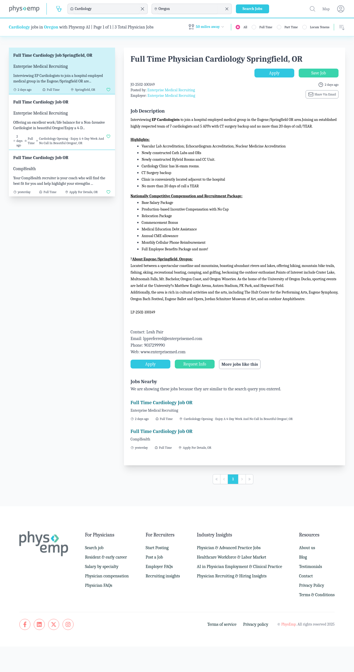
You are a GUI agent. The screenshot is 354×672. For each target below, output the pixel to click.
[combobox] (107, 9)
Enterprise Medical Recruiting (171, 90)
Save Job (318, 73)
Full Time (265, 27)
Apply (274, 73)
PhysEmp (288, 624)
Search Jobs (252, 8)
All (245, 27)
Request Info (194, 364)
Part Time (291, 27)
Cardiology (19, 27)
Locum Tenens (319, 27)
